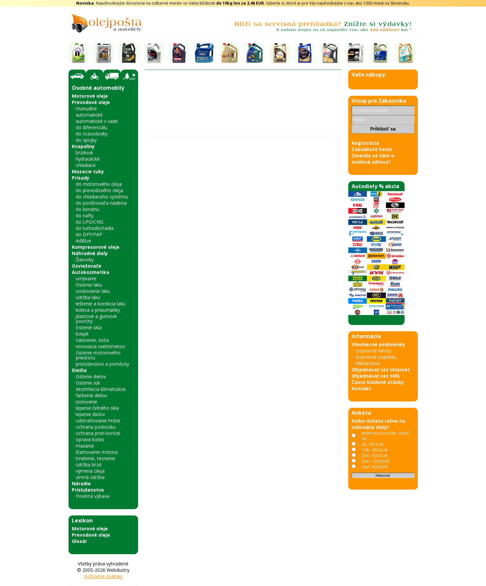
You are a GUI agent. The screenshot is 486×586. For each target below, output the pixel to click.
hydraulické (88, 159)
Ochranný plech (257, 111)
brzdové (84, 152)
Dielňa (79, 370)
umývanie (86, 278)
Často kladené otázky (378, 382)
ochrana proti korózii (98, 433)
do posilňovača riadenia (101, 203)
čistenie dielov (91, 376)
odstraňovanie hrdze (98, 420)
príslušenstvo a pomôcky (102, 364)
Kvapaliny (83, 146)
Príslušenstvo (88, 490)
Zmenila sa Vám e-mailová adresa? (374, 158)
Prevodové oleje (91, 102)
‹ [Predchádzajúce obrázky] (153, 330)
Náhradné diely (90, 253)
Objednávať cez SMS (376, 376)
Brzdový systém (215, 111)
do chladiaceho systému (102, 196)
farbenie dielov (91, 395)
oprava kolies (90, 439)
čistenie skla (89, 327)
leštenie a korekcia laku (100, 303)
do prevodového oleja (99, 190)
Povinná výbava (92, 496)
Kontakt (361, 388)
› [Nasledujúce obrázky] (332, 330)
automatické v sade (97, 121)
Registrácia (365, 143)
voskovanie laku (93, 291)
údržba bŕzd (88, 464)
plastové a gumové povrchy (96, 318)
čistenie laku (89, 285)
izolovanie (86, 402)
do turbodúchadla (95, 228)
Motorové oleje (90, 96)
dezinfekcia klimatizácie (101, 389)
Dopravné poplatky (376, 357)
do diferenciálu (91, 127)
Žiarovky (85, 259)
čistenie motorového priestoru (98, 355)
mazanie (85, 446)
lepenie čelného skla (97, 408)
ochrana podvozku (96, 427)
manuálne (86, 108)
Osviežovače (86, 266)
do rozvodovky (92, 134)
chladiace (86, 165)
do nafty (85, 215)
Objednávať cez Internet (381, 369)
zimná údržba (90, 477)
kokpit (82, 334)
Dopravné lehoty (373, 350)
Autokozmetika (90, 272)
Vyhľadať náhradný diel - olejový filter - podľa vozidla (207, 99)
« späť (154, 528)
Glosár (79, 541)
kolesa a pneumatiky (98, 310)
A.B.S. (286, 111)
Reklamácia (368, 363)
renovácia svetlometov (100, 346)
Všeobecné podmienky (378, 344)
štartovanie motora (97, 452)
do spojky (86, 140)
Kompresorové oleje (96, 247)
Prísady (80, 178)
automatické (89, 115)
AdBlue (83, 241)
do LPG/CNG (89, 222)
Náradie (81, 483)
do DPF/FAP (89, 234)
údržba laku (88, 297)
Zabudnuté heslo (372, 149)
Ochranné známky (103, 576)
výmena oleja (90, 471)
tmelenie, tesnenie (95, 458)
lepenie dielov (90, 414)
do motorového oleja (99, 184)
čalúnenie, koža (92, 340)
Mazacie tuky (88, 171)
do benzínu (87, 209)
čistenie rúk (88, 383)
